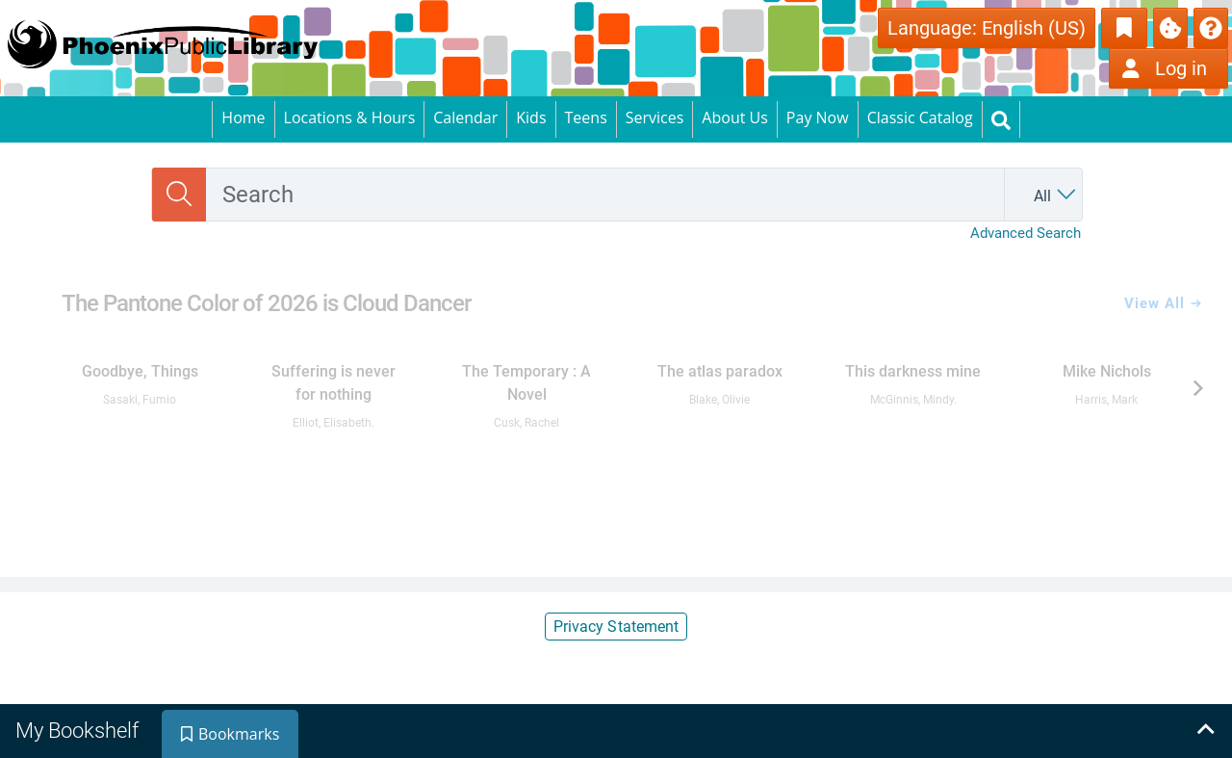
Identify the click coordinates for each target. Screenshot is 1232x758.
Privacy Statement (616, 626)
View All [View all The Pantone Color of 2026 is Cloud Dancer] (1162, 303)
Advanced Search (1025, 233)
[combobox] (605, 194)
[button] (1210, 27)
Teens (586, 117)
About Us (735, 117)
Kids (531, 117)
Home (243, 117)
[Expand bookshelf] (1205, 731)
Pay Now (817, 117)
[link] (140, 376)
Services (655, 117)
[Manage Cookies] (1170, 28)
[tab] (79, 731)
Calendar (465, 117)
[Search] (179, 195)
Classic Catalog (920, 117)
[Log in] (1168, 68)
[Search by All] (1048, 194)
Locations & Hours (350, 117)
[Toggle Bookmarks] (1124, 28)
